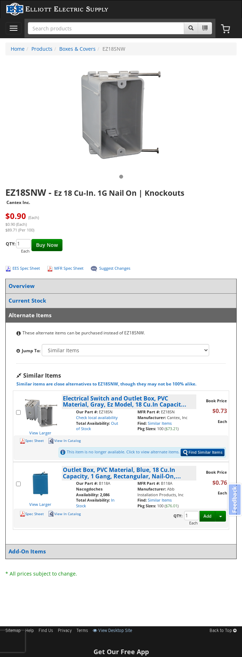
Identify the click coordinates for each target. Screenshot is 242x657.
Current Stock (120, 300)
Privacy (65, 631)
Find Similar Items (202, 452)
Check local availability (97, 417)
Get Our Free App (121, 651)
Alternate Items (120, 315)
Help (29, 631)
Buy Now (47, 245)
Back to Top (223, 631)
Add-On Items (120, 551)
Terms (82, 631)
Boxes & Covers (77, 48)
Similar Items (160, 423)
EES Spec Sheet (26, 268)
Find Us (46, 631)
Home (18, 48)
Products (41, 48)
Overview (120, 286)
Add (207, 516)
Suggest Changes (114, 268)
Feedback (234, 499)
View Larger (40, 432)
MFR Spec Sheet (69, 268)
